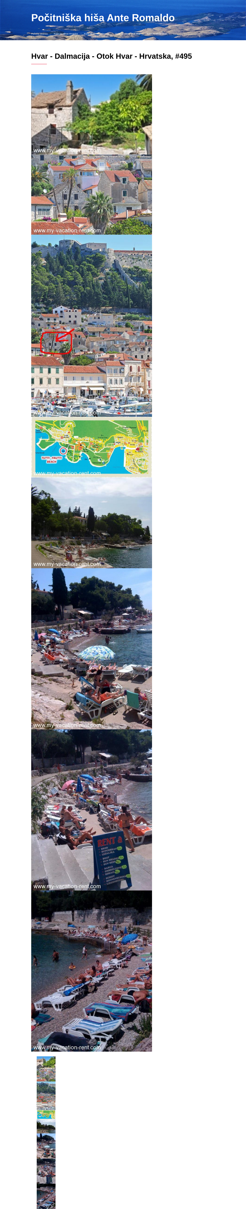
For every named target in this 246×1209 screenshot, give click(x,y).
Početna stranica (39, 34)
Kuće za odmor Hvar (157, 34)
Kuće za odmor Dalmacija (96, 34)
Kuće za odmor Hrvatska (66, 34)
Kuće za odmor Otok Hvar (128, 34)
